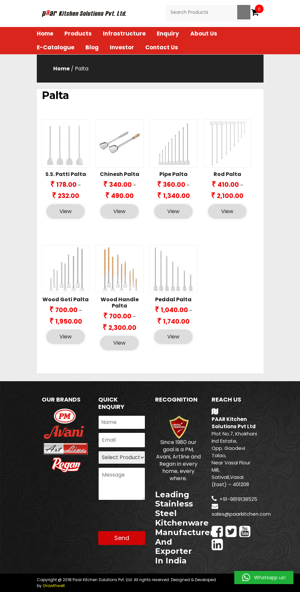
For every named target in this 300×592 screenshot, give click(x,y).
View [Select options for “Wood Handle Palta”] (119, 343)
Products (78, 33)
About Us (203, 33)
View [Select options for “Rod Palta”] (227, 211)
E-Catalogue (55, 47)
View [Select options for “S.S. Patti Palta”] (65, 211)
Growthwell (54, 585)
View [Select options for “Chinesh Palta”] (119, 211)
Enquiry (168, 33)
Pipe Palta (173, 174)
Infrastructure (124, 33)
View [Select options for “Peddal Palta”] (173, 336)
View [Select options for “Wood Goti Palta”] (65, 336)
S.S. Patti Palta (65, 174)
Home (45, 33)
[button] (263, 577)
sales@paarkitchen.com (241, 513)
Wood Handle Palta (120, 302)
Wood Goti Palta (65, 299)
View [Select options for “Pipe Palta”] (173, 211)
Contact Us (161, 47)
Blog (92, 47)
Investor (122, 47)
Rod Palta (227, 174)
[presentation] (148, 518)
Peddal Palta (173, 299)
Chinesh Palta (119, 174)
